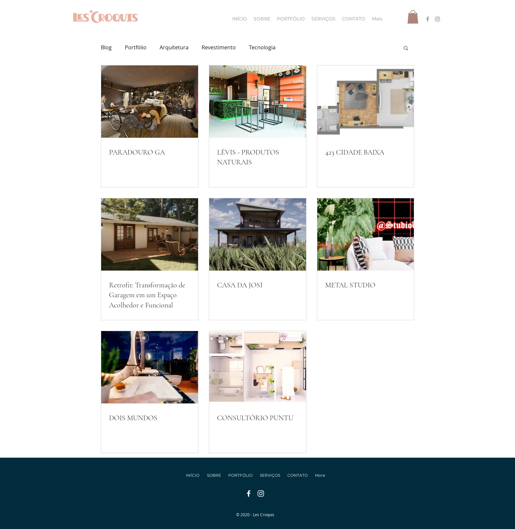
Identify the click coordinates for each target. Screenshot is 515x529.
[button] (412, 17)
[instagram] (437, 19)
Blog (106, 47)
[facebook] (427, 19)
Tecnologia (262, 47)
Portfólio (135, 47)
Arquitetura (174, 47)
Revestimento (219, 47)
